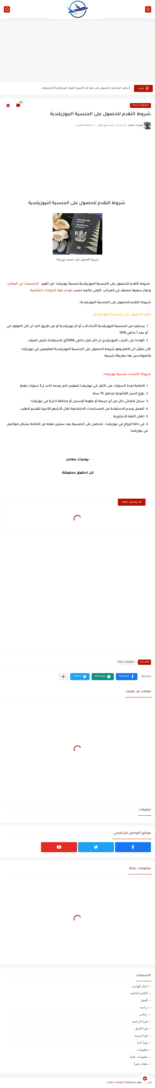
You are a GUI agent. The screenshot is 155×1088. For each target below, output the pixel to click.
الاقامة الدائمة (139, 993)
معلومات (142, 1049)
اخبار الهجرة (140, 986)
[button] (126, 676)
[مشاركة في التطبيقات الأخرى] (63, 676)
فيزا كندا (142, 1042)
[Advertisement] (77, 51)
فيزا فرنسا (141, 1035)
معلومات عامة (140, 105)
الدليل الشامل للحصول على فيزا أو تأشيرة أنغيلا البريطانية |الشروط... (85, 88)
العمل (144, 1000)
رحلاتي (143, 1014)
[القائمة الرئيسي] (148, 9)
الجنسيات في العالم (23, 284)
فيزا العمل (141, 1028)
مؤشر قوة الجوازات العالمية (51, 290)
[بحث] (7, 9)
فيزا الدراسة (140, 1021)
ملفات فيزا (141, 1063)
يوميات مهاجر (115, 1082)
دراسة (144, 1007)
